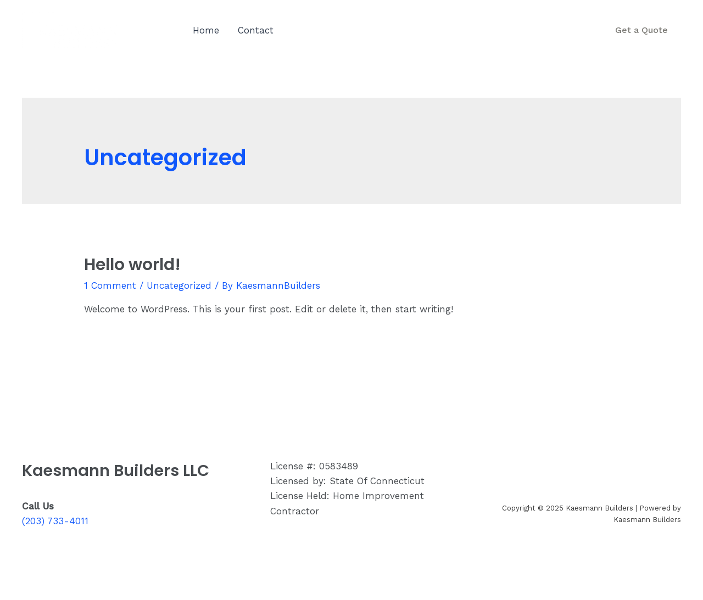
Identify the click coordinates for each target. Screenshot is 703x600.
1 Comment (110, 285)
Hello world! (132, 264)
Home (206, 30)
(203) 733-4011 (527, 37)
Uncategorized (179, 285)
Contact (256, 30)
